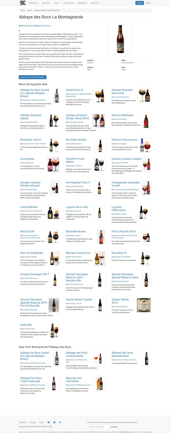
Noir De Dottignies (31, 253)
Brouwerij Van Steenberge (32, 211)
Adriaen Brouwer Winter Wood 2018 (77, 117)
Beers (30, 10)
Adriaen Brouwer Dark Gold (122, 91)
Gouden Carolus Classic (126, 158)
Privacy (33, 422)
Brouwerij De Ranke (29, 257)
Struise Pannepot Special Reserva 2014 (125, 276)
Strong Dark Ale (127, 63)
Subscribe (114, 427)
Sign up (139, 3)
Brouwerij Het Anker (121, 163)
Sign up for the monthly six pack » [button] (32, 77)
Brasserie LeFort (30, 139)
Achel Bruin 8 (74, 90)
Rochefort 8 (119, 253)
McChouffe (27, 231)
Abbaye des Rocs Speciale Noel (122, 354)
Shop (57, 3)
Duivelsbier (27, 158)
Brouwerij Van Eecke (75, 186)
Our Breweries (68, 3)
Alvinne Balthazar (123, 115)
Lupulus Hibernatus (119, 208)
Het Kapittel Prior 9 (78, 182)
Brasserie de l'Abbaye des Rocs (36, 25)
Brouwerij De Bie (28, 329)
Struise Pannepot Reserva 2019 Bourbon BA (77, 277)
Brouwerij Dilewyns (121, 306)
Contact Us (23, 422)
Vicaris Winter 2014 (120, 301)
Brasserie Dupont (74, 235)
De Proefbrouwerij (75, 257)
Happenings (82, 3)
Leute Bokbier (29, 207)
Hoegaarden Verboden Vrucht (126, 184)
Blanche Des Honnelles (74, 379)
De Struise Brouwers (29, 278)
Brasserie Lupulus (74, 211)
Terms (41, 422)
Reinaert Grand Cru (78, 253)
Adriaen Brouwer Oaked (31, 117)
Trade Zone (34, 3)
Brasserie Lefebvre (75, 166)
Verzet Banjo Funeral (79, 299)
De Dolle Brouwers (75, 144)
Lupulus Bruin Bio (77, 207)
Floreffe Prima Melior (75, 160)
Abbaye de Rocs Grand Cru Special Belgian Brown (34, 93)
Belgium (90, 63)
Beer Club (46, 3)
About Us (95, 3)
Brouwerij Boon (28, 163)
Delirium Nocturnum (125, 139)
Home (22, 10)
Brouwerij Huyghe (120, 144)
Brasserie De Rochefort (122, 257)
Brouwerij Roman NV (121, 97)
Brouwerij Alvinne (120, 119)
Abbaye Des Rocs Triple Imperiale (31, 379)
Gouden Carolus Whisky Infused (30, 184)
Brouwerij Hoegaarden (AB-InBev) (126, 190)
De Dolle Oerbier (76, 139)
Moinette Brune (76, 231)
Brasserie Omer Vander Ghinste (34, 144)
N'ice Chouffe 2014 (124, 231)
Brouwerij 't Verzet (75, 303)
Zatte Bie (26, 324)
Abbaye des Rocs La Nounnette (76, 354)
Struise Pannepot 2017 (34, 274)
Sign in (148, 3)
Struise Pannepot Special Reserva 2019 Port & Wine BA (33, 302)
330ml (124, 70)
